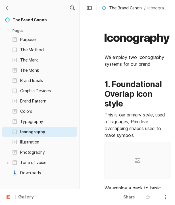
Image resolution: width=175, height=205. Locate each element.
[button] (72, 8)
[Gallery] (7, 8)
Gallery (26, 197)
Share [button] (129, 196)
